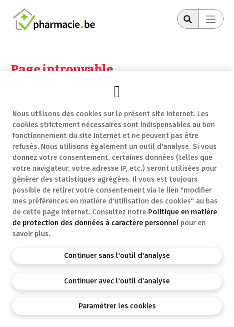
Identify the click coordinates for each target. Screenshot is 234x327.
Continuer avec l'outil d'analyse (117, 281)
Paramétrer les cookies (117, 306)
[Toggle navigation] (211, 19)
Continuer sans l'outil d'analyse (117, 255)
